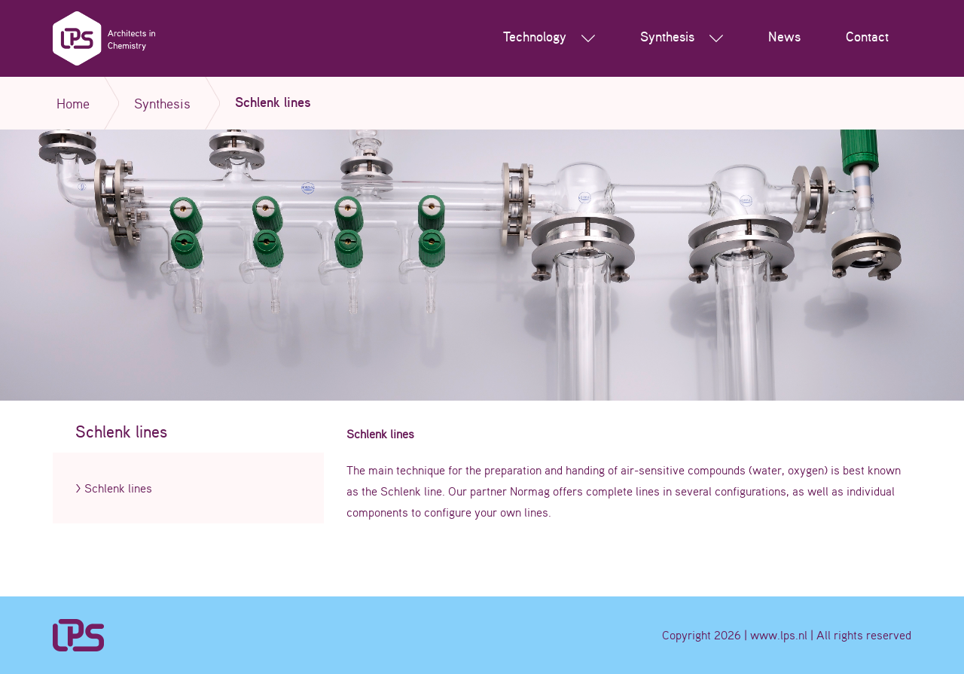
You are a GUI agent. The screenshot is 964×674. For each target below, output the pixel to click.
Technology (549, 38)
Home (73, 103)
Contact (867, 37)
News (784, 37)
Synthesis (681, 38)
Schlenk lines (118, 488)
